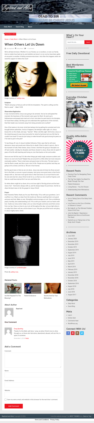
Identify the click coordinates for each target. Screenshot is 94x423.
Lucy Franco (72, 203)
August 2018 (72, 286)
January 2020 (72, 238)
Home (7, 39)
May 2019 (71, 261)
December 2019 (73, 241)
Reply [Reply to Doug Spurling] (27, 338)
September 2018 (73, 283)
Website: (7, 390)
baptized (11, 48)
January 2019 (72, 272)
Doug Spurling (18, 329)
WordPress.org (72, 323)
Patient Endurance (74, 184)
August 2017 (72, 294)
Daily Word (8, 27)
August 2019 (72, 252)
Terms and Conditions (42, 420)
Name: (7, 371)
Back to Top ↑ (87, 416)
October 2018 (72, 280)
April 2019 (71, 264)
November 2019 (73, 244)
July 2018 (71, 289)
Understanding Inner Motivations (78, 189)
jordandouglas (21, 267)
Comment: (8, 351)
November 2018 (73, 278)
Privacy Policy (54, 420)
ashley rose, (21, 98)
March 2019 (72, 266)
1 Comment (30, 48)
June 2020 (71, 236)
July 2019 (71, 255)
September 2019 (73, 250)
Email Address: (9, 380)
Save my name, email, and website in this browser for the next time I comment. (32, 399)
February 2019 (72, 269)
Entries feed (72, 318)
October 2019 (72, 247)
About (30, 27)
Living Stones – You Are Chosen (78, 187)
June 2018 (71, 292)
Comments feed (73, 321)
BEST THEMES (74, 416)
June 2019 (71, 258)
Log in (70, 315)
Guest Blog (20, 27)
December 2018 (73, 275)
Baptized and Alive (8, 416)
